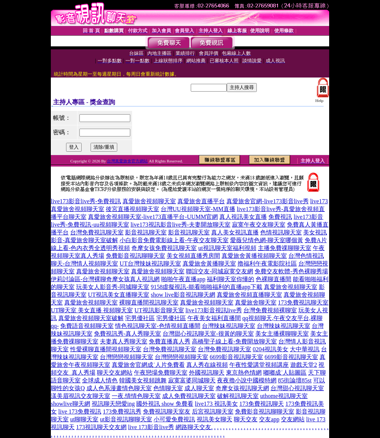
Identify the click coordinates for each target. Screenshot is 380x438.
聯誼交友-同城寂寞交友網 (219, 271)
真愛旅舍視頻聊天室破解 (91, 318)
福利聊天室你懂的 (230, 279)
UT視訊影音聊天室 (159, 310)
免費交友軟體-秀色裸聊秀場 (291, 271)
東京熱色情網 (244, 372)
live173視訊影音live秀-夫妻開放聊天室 (180, 224)
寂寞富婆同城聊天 (192, 380)
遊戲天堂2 (303, 365)
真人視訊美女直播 (243, 217)
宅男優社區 (140, 318)
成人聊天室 (199, 388)
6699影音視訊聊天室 (236, 357)
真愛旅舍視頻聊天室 (149, 201)
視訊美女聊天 (214, 419)
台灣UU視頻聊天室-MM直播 (198, 209)
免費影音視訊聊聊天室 (135, 256)
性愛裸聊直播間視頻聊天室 (105, 349)
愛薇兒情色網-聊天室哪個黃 (266, 240)
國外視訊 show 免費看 (164, 404)
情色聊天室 (137, 388)
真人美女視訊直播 (235, 232)
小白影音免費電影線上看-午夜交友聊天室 (173, 240)
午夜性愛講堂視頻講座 (259, 365)
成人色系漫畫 (104, 388)
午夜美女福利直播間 (214, 318)
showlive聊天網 (70, 404)
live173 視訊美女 (216, 404)
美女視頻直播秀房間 (193, 256)
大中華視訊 (305, 349)
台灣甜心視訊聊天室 (297, 388)
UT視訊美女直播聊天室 (118, 295)
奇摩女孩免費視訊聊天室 (164, 248)
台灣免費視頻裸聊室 (270, 310)
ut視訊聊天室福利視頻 (227, 248)
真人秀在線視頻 (207, 365)
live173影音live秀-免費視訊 (86, 201)
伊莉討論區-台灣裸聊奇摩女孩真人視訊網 (105, 279)
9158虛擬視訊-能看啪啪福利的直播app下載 (206, 287)
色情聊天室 (168, 388)
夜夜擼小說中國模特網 (246, 380)
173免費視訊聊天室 (303, 302)
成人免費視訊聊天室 (189, 396)
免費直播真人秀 (169, 341)
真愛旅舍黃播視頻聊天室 (254, 256)
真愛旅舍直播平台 (201, 201)
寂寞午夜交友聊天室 (258, 224)
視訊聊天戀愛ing (113, 404)
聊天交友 (246, 419)
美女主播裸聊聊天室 (282, 333)
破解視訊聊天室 (238, 396)
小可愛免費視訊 (174, 419)
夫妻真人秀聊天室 (123, 341)
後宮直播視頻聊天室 (132, 209)
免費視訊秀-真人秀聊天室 (127, 333)
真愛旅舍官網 (129, 365)
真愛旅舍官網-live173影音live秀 (267, 201)
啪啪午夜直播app (183, 279)
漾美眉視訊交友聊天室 (80, 396)
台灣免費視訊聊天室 (97, 232)
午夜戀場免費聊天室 (160, 372)
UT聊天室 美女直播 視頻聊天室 (92, 310)
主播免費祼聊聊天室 (284, 248)
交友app (269, 419)
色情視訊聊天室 (281, 232)
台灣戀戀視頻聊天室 (126, 357)
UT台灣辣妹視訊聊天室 (150, 263)
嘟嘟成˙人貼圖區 (285, 372)
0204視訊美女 (270, 349)
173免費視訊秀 (122, 411)
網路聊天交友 (193, 427)
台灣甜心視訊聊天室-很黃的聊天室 (208, 333)
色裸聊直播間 (273, 279)
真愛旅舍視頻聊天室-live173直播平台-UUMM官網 (153, 217)
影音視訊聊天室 (146, 232)
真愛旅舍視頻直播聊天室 (249, 295)
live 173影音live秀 (151, 427)
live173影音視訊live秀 (214, 310)
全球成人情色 (100, 380)
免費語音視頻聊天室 (87, 326)
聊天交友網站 (114, 372)
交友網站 (293, 419)
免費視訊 (280, 217)
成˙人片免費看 (166, 365)
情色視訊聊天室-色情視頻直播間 (157, 326)
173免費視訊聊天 (261, 404)
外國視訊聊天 (207, 372)
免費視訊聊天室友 (166, 411)
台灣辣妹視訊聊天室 (228, 326)
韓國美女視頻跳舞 (143, 380)
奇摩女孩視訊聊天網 (242, 388)
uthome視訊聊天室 (284, 396)
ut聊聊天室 (84, 419)
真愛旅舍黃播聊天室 (209, 263)
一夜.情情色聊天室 (136, 396)
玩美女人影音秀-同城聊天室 (112, 287)
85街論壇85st (295, 380)
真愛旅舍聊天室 (255, 302)
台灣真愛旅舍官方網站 (127, 161)
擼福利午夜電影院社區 (267, 263)
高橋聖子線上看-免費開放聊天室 (234, 341)
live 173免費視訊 (79, 411)
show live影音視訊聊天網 (183, 295)
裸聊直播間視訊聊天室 (148, 302)
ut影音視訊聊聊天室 (126, 419)
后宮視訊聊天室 (212, 411)
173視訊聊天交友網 (101, 427)
